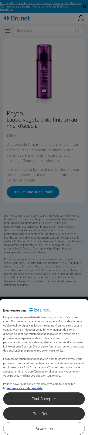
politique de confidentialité (24, 388)
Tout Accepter (44, 398)
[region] (44, 367)
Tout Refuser (44, 413)
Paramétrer (44, 428)
